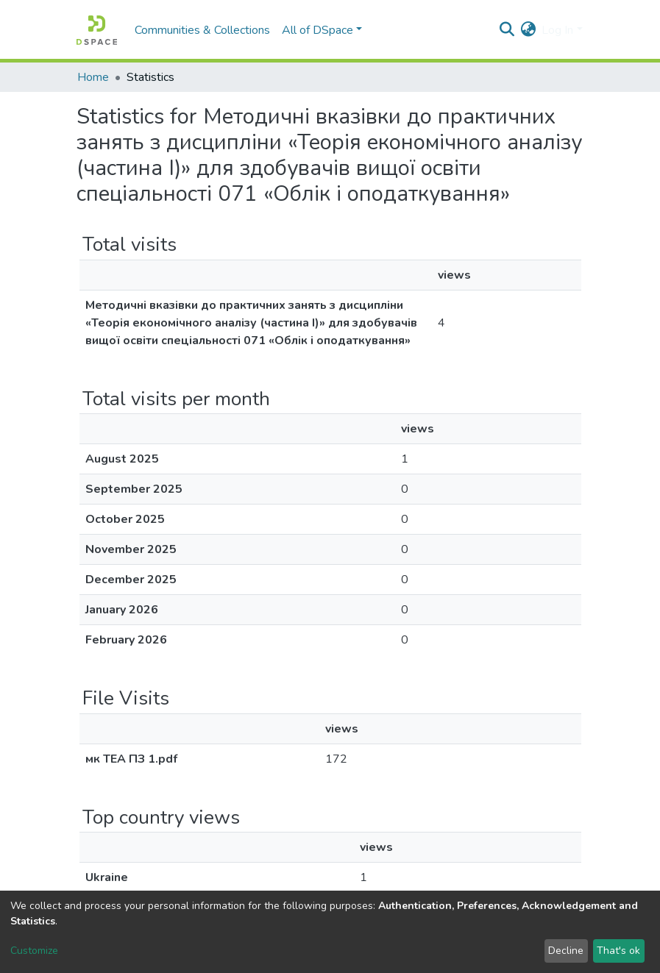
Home (93, 77)
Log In (557, 30)
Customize (34, 951)
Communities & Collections (202, 30)
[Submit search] (506, 30)
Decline (565, 951)
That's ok (618, 951)
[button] (528, 30)
